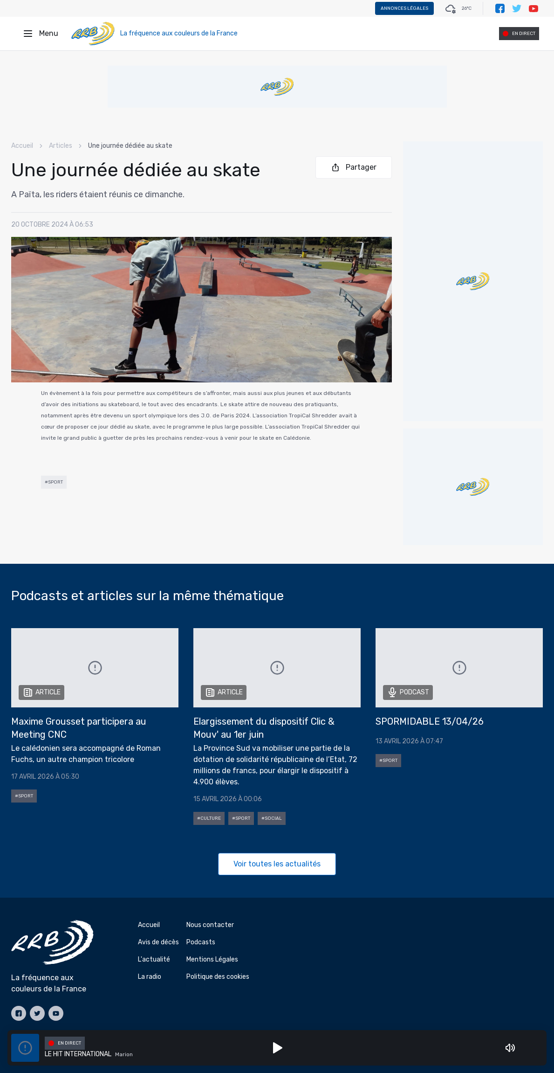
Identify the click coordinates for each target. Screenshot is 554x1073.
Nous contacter (210, 925)
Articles (60, 146)
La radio (149, 977)
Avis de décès (158, 942)
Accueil (22, 146)
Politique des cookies (217, 977)
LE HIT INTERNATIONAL (78, 1054)
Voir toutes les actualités (277, 863)
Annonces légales (404, 8)
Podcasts (200, 942)
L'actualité (154, 959)
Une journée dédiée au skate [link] (130, 146)
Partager (353, 167)
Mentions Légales (212, 959)
